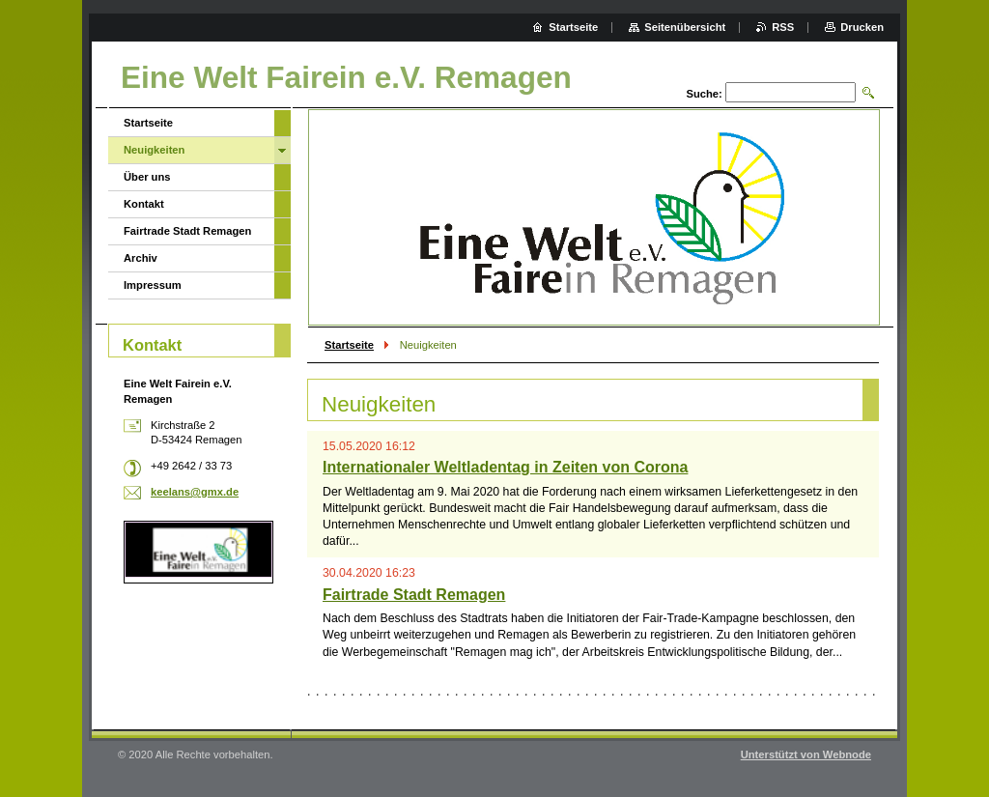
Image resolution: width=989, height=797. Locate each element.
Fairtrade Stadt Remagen (414, 594)
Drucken (862, 27)
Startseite (349, 345)
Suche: (703, 94)
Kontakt (144, 204)
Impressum (153, 285)
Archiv (140, 258)
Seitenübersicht (684, 27)
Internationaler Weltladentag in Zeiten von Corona (505, 467)
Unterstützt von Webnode (806, 754)
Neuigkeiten (154, 150)
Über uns (147, 177)
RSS (783, 27)
